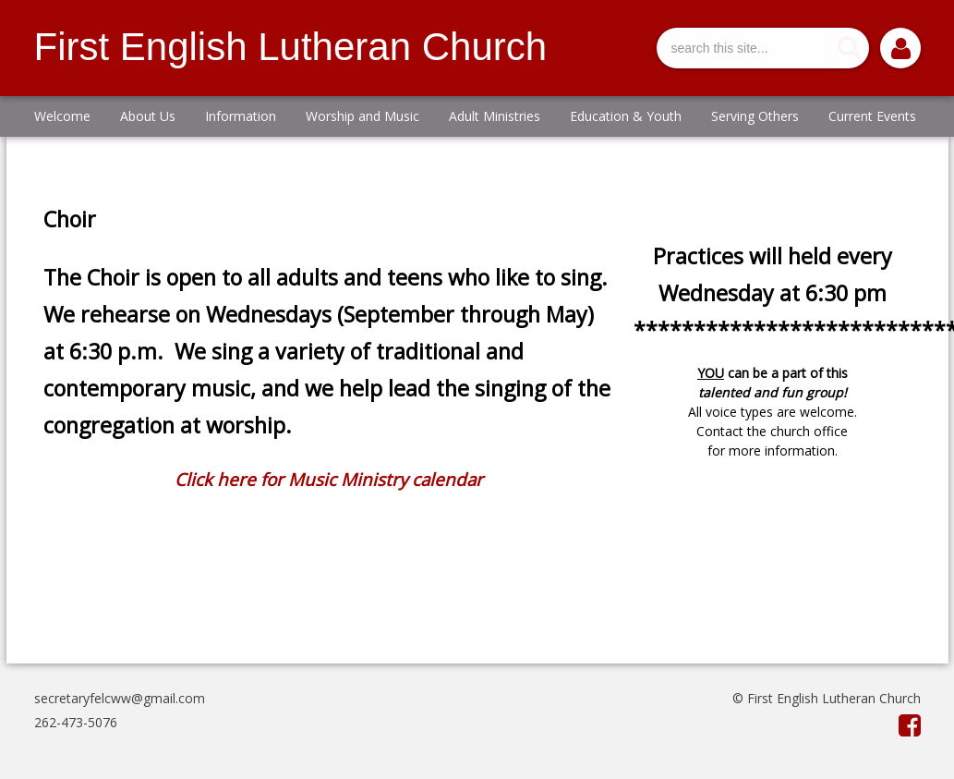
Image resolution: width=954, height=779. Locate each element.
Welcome (62, 116)
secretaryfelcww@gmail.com (119, 698)
